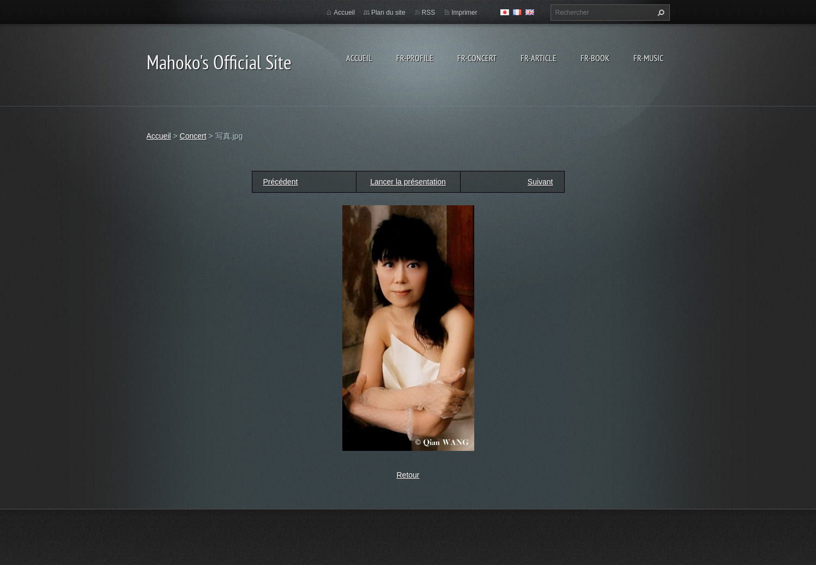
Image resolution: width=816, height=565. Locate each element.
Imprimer (464, 12)
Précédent (280, 181)
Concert (193, 136)
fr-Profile (414, 57)
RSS (429, 12)
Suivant (540, 181)
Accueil (359, 57)
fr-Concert (477, 57)
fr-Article (539, 57)
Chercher (659, 12)
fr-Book (595, 57)
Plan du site (388, 12)
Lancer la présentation (408, 181)
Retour (407, 475)
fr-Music (648, 57)
